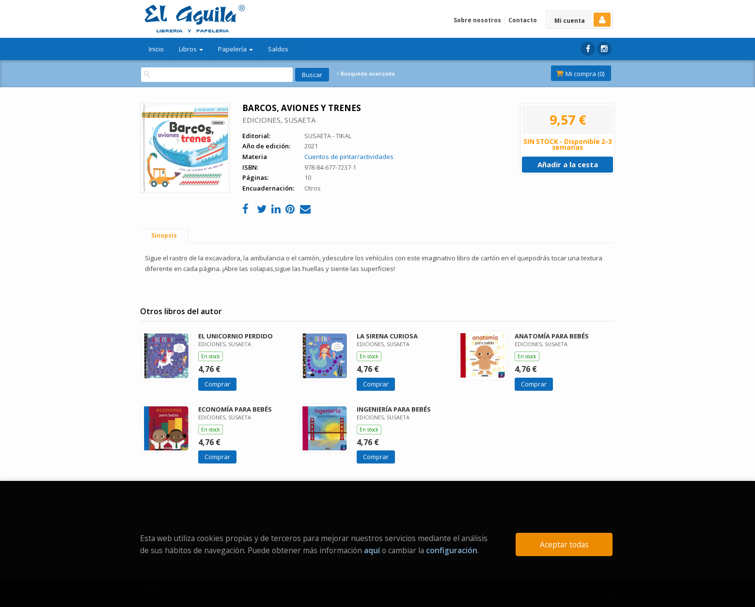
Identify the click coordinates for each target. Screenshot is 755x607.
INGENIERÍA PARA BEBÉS (394, 409)
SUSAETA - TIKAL (327, 135)
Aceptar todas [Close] (564, 544)
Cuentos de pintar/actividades (348, 156)
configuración (451, 550)
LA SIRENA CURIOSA (387, 336)
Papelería (235, 49)
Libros (191, 49)
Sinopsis (164, 235)
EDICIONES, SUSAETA (278, 120)
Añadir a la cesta (567, 164)
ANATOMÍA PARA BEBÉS (552, 336)
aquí (372, 550)
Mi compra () (580, 73)
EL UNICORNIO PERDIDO (235, 336)
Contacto (522, 20)
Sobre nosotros (477, 20)
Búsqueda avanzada (366, 74)
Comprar (217, 384)
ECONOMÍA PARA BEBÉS (235, 409)
